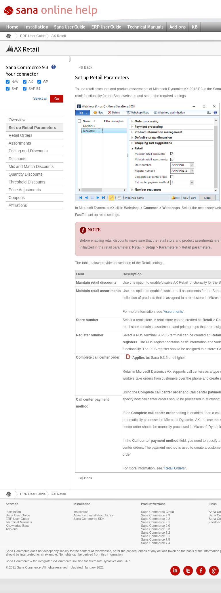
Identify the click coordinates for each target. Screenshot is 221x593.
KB (194, 27)
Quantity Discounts (26, 174)
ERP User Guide (106, 27)
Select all (40, 98)
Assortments (20, 143)
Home (12, 27)
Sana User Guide (69, 27)
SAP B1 (34, 89)
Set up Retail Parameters (32, 127)
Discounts (17, 158)
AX (30, 82)
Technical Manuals (145, 27)
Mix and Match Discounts (31, 166)
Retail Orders (20, 135)
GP (45, 82)
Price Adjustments (25, 189)
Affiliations (18, 205)
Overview (17, 120)
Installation (36, 27)
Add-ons (177, 27)
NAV (15, 82)
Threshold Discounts (27, 182)
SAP (15, 89)
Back (88, 67)
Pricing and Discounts (28, 151)
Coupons (17, 197)
